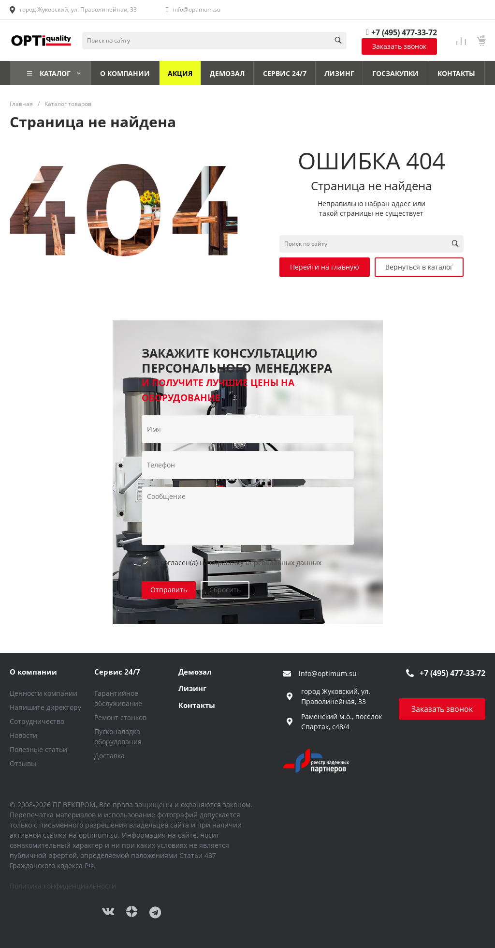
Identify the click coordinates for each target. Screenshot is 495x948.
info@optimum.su (196, 9)
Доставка (109, 755)
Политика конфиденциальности (63, 885)
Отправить (168, 589)
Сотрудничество (37, 721)
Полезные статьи (38, 749)
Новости (23, 735)
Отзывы (23, 763)
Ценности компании (43, 693)
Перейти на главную (324, 266)
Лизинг (192, 688)
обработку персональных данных (265, 562)
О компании (33, 672)
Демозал (195, 672)
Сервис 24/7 (117, 672)
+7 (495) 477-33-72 (404, 32)
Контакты (196, 705)
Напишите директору (45, 707)
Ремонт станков (120, 717)
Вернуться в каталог (419, 266)
